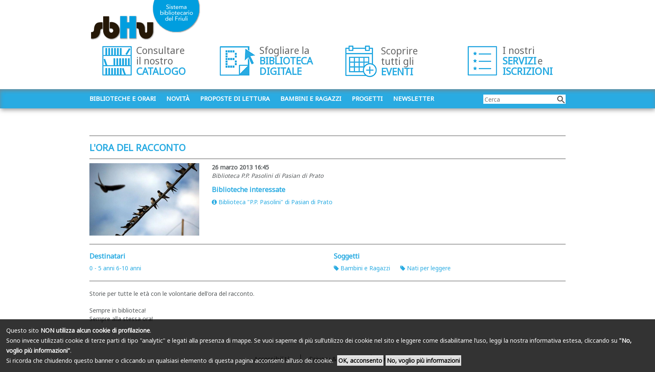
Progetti (367, 98)
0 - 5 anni (101, 268)
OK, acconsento (360, 360)
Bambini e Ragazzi (362, 268)
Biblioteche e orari (122, 98)
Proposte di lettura (235, 98)
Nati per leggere (425, 268)
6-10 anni (128, 268)
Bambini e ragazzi (310, 98)
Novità (178, 98)
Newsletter (413, 98)
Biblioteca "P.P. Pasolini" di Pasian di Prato (272, 202)
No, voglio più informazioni (423, 360)
